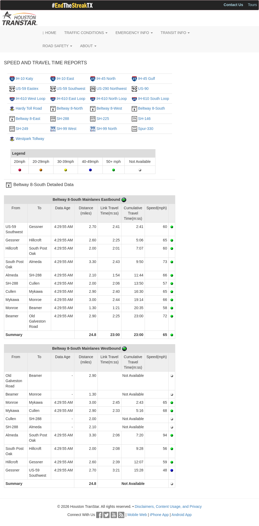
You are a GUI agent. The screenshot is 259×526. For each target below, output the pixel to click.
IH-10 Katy (24, 78)
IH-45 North (105, 78)
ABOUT (88, 46)
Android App (182, 515)
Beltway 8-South (151, 108)
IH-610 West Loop (30, 98)
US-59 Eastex (27, 88)
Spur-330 (145, 128)
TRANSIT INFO (175, 33)
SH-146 (144, 118)
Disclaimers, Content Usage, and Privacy (168, 506)
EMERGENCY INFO (134, 33)
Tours (252, 5)
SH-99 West (66, 128)
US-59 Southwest (71, 88)
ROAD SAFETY (57, 46)
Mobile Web (137, 515)
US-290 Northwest (111, 88)
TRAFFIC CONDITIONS (86, 33)
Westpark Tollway (30, 139)
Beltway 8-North (70, 108)
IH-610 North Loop (111, 98)
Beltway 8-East (28, 118)
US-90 (143, 88)
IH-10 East (65, 78)
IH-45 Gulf (146, 78)
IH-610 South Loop (153, 98)
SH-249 (22, 128)
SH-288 (63, 118)
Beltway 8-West (109, 108)
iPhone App (159, 515)
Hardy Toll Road (29, 108)
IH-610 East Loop (71, 98)
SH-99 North (106, 128)
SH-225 (102, 118)
